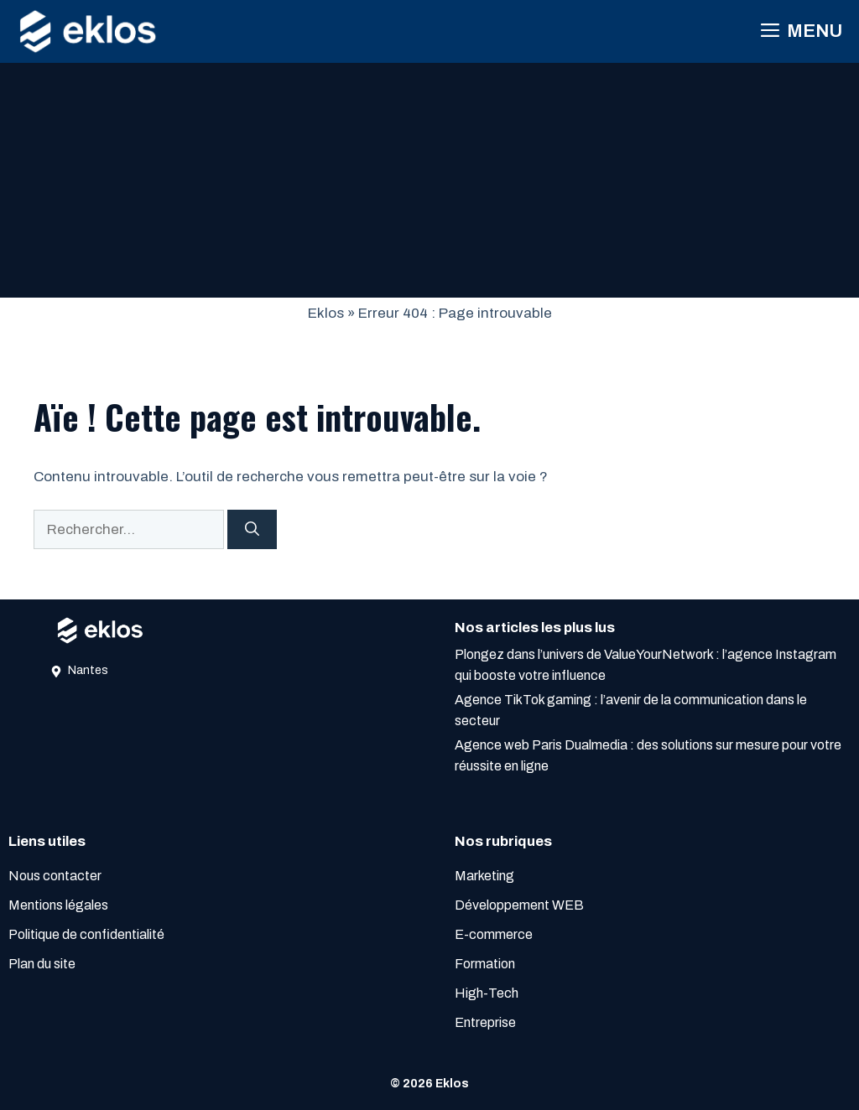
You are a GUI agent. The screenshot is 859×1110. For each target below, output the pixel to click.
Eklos (326, 313)
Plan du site (41, 964)
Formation (485, 964)
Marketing (484, 876)
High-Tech (486, 993)
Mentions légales (58, 905)
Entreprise (485, 1022)
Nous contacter (55, 876)
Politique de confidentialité (86, 934)
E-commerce (494, 934)
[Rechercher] (252, 530)
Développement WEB (519, 905)
